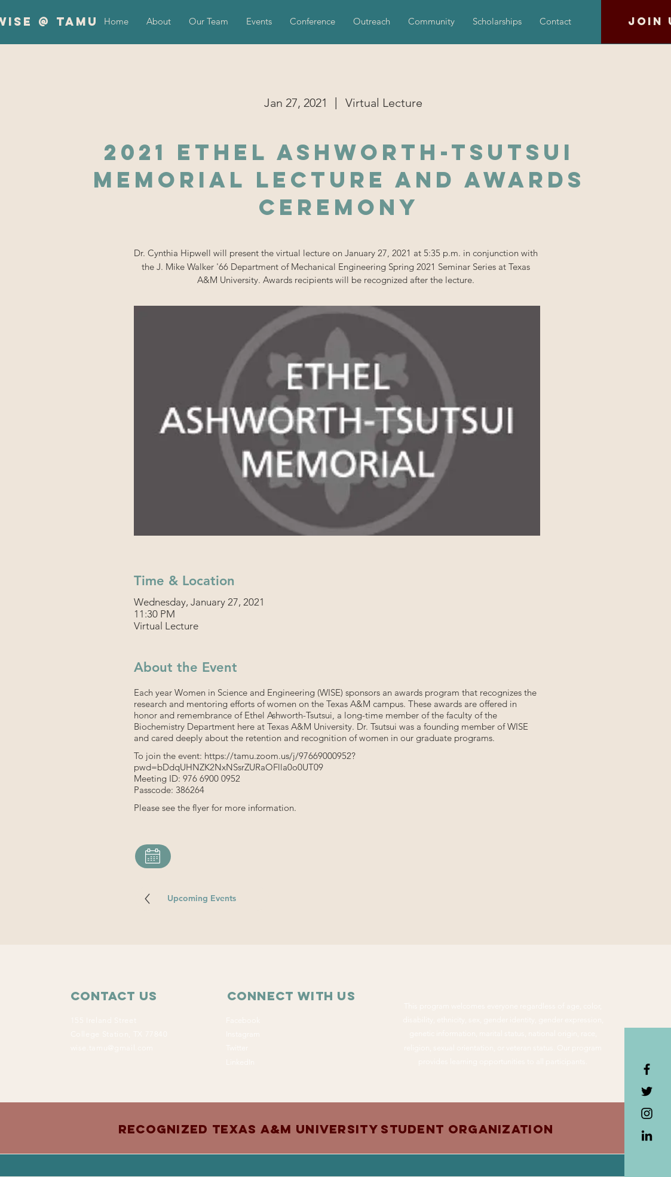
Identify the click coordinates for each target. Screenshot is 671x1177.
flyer (200, 807)
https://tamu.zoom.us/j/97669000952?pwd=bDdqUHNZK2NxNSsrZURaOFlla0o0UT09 (245, 761)
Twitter (237, 1047)
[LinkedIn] (646, 1135)
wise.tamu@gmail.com (112, 1047)
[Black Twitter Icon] (646, 1091)
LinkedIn (240, 1062)
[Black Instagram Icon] (646, 1113)
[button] (312, 21)
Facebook (243, 1020)
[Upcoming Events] (202, 899)
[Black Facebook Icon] (646, 1069)
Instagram (243, 1034)
